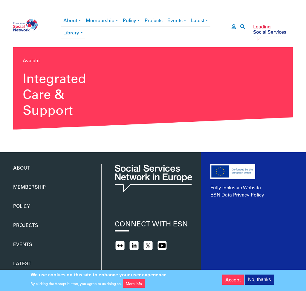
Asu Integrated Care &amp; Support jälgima (15, 137)
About (70, 20)
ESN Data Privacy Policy (237, 194)
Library (71, 32)
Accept (233, 281)
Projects (154, 20)
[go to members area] (234, 26)
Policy (129, 20)
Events (175, 20)
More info (134, 285)
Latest (197, 20)
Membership (100, 20)
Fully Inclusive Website (235, 187)
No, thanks (259, 281)
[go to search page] (242, 26)
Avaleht (31, 60)
